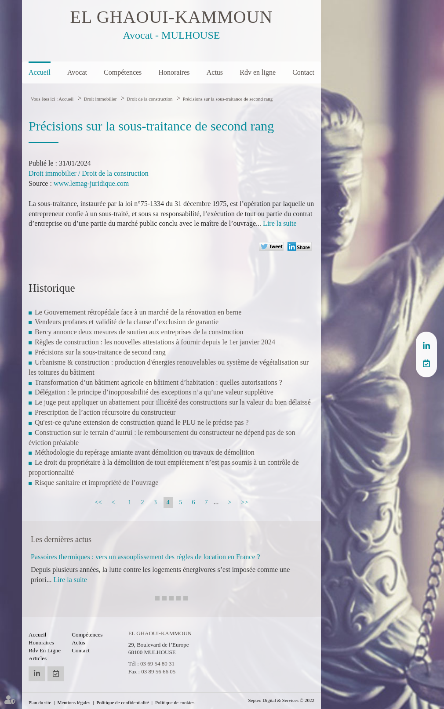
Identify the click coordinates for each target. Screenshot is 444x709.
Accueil (40, 72)
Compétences (123, 72)
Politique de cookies (174, 702)
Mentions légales (74, 702)
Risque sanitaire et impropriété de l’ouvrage (96, 482)
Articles (38, 658)
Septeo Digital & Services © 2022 (281, 700)
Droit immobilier (100, 98)
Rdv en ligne (258, 72)
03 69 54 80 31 (157, 663)
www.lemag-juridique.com (91, 183)
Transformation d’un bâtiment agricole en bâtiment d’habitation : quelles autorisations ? (158, 382)
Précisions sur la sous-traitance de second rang (228, 98)
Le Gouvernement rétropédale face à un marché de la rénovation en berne (138, 312)
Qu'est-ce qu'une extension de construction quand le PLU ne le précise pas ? (142, 422)
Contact (303, 72)
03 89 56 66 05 (158, 671)
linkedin (426, 346)
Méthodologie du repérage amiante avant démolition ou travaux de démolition (145, 452)
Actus (215, 72)
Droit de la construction (149, 98)
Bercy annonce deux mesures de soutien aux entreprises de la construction (139, 332)
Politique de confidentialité (123, 702)
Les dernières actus (61, 539)
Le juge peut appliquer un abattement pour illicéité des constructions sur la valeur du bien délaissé (173, 402)
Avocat (77, 72)
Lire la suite (279, 223)
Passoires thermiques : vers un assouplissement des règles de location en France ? (145, 557)
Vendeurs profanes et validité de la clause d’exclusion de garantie (126, 322)
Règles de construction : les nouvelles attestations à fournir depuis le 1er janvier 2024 (155, 342)
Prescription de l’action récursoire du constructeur (105, 412)
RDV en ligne (426, 363)
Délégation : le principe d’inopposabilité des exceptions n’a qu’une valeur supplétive (154, 392)
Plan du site (40, 702)
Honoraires (173, 72)
